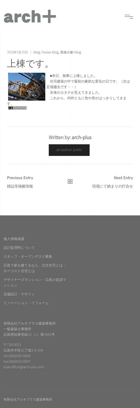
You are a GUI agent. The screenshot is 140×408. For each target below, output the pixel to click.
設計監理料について (19, 247)
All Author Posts (69, 150)
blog (36, 52)
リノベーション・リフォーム (26, 302)
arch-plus (81, 137)
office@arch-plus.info (27, 366)
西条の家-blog (70, 52)
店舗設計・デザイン (19, 293)
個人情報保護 (13, 238)
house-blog (50, 52)
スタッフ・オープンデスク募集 (27, 256)
